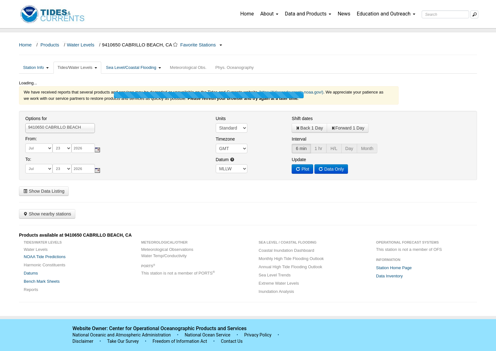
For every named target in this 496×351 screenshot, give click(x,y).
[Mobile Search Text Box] (474, 14)
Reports (31, 289)
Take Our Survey (123, 341)
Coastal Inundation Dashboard (286, 250)
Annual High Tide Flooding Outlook (290, 266)
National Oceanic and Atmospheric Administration (121, 334)
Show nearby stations (47, 213)
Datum (225, 159)
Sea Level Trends (275, 275)
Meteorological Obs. (188, 67)
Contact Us (232, 341)
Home (247, 14)
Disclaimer (82, 341)
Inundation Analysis (276, 291)
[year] (83, 148)
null (231, 168)
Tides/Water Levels (77, 67)
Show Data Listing (44, 191)
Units (221, 118)
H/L (334, 148)
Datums (31, 273)
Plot (302, 169)
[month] (39, 148)
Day (349, 148)
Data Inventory (389, 276)
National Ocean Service (208, 334)
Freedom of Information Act (179, 341)
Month (367, 148)
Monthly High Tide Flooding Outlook (291, 258)
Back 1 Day (309, 127)
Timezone (225, 139)
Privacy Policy (257, 334)
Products (49, 44)
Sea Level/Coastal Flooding (133, 67)
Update (299, 159)
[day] (62, 148)
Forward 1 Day (347, 127)
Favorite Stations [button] (201, 44)
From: (31, 138)
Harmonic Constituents (44, 265)
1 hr (318, 148)
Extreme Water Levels (279, 283)
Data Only (331, 169)
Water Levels (80, 44)
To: (28, 159)
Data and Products (308, 14)
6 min (301, 148)
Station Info (36, 67)
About (269, 14)
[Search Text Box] (445, 14)
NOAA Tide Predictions (44, 256)
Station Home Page (394, 267)
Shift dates (302, 118)
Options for (36, 118)
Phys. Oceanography (234, 67)
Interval (299, 139)
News (344, 14)
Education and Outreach (386, 14)
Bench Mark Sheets (41, 281)
